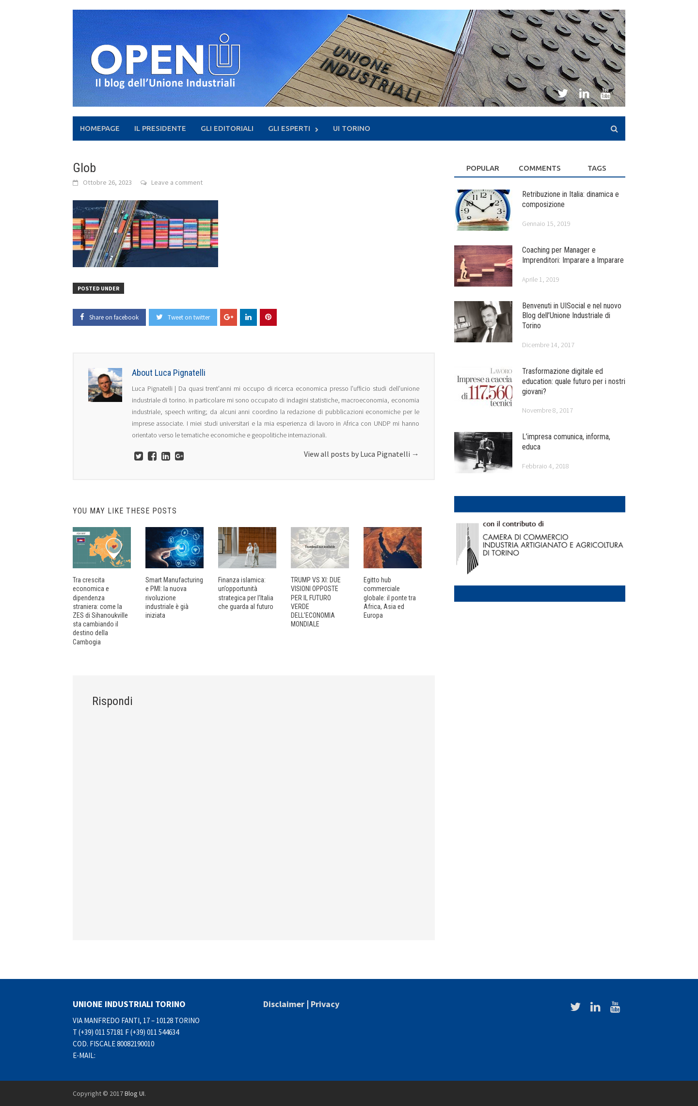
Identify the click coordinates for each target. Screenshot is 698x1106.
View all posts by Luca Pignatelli (361, 454)
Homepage (100, 128)
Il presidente (160, 128)
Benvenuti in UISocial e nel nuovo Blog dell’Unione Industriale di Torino (571, 316)
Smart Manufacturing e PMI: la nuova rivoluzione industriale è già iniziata (174, 597)
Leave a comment (177, 182)
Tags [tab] (596, 168)
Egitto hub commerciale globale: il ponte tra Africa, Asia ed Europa (390, 597)
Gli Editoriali (227, 128)
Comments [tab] (540, 168)
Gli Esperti (289, 128)
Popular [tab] (482, 168)
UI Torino (351, 128)
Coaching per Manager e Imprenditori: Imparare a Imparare (573, 255)
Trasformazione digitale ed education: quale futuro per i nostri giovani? (573, 381)
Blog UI (134, 1093)
